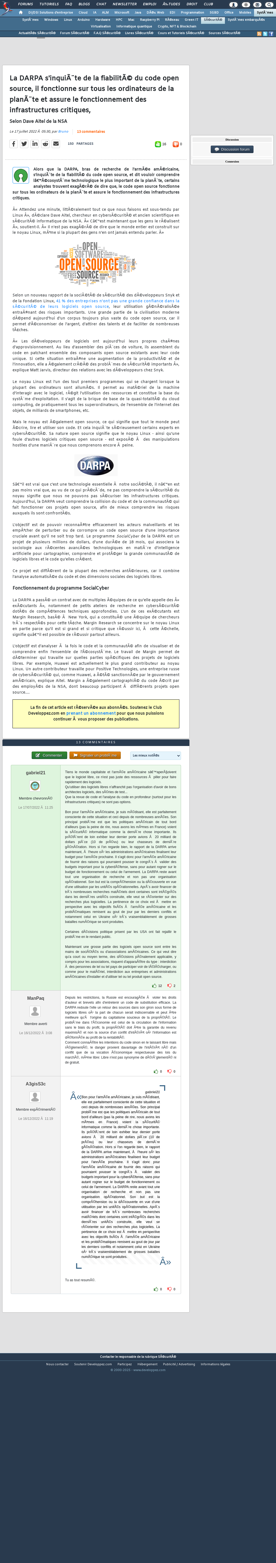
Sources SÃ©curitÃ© (224, 33)
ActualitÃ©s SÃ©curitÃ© (37, 33)
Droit (192, 4)
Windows (51, 20)
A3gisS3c (36, 1165)
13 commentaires (91, 159)
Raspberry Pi (149, 20)
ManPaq (35, 1079)
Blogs (84, 4)
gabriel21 (36, 854)
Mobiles (245, 13)
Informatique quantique (134, 27)
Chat (101, 4)
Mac (131, 20)
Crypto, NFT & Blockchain (177, 27)
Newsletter (124, 4)
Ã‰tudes (171, 4)
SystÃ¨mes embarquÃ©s (246, 20)
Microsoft (121, 13)
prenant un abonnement (91, 741)
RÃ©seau (172, 20)
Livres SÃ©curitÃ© (139, 33)
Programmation (192, 13)
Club (208, 4)
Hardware (102, 20)
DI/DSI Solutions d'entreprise (50, 13)
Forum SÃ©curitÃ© (74, 33)
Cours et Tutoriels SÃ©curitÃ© (181, 33)
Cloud (83, 13)
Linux (68, 20)
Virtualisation (101, 27)
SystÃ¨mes (265, 13)
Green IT (191, 20)
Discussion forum (232, 149)
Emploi (149, 4)
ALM (105, 13)
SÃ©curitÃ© (213, 20)
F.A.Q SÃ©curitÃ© (107, 33)
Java (138, 13)
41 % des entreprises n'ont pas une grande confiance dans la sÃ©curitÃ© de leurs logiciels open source (95, 331)
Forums (25, 4)
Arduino (83, 20)
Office (229, 13)
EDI (172, 13)
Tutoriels (49, 4)
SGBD (214, 13)
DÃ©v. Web (155, 13)
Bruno (63, 158)
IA (94, 13)
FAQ (68, 4)
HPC (119, 20)
